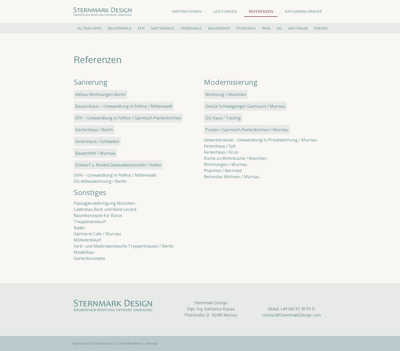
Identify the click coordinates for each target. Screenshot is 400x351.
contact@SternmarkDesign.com (291, 315)
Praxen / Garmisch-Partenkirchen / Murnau (246, 129)
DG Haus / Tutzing (223, 118)
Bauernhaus (120, 28)
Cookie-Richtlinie (128, 343)
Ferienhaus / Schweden (97, 141)
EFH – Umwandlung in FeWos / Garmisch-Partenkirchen (128, 118)
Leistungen (225, 11)
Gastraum (298, 28)
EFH (141, 28)
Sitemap (151, 343)
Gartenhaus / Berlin (94, 129)
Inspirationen (187, 11)
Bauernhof (219, 28)
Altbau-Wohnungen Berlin (100, 94)
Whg (266, 28)
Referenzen (261, 11)
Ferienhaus (191, 28)
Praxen (321, 28)
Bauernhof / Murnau (95, 153)
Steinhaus (246, 28)
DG (279, 28)
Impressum (81, 343)
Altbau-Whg (90, 28)
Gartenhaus (162, 28)
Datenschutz (102, 343)
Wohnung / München (225, 94)
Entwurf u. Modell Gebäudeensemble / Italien (118, 165)
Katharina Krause (303, 11)
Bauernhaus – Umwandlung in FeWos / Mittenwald (123, 106)
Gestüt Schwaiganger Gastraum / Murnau (245, 106)
